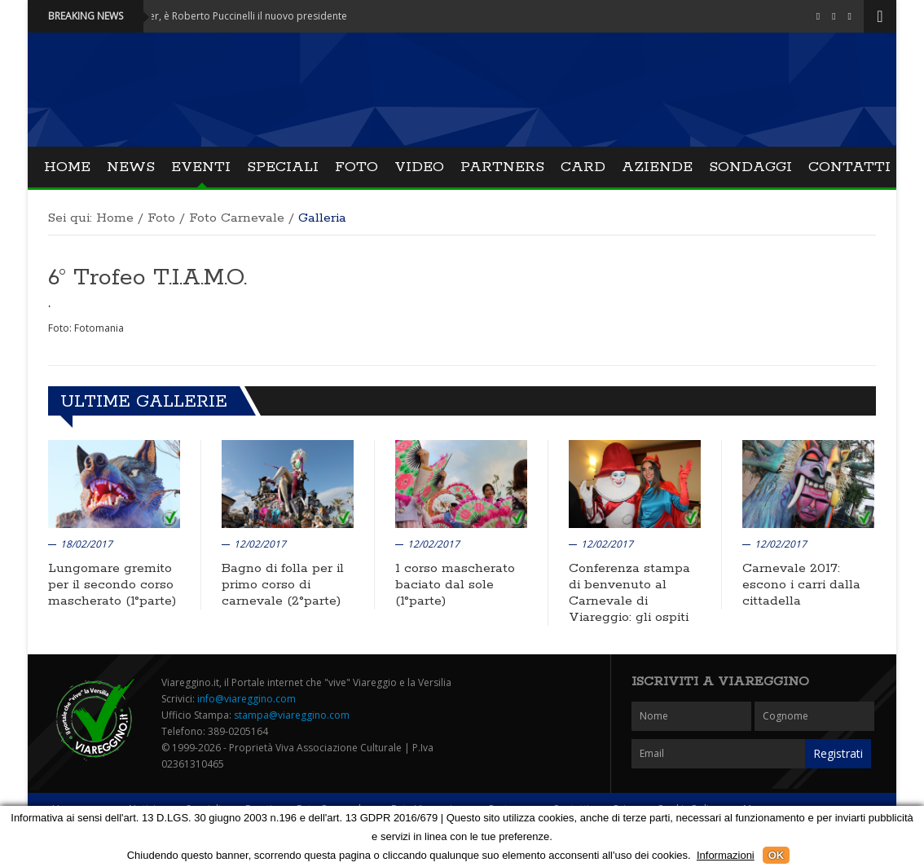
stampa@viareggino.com (292, 715)
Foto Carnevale (236, 218)
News (131, 167)
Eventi (201, 167)
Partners (502, 167)
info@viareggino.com (246, 699)
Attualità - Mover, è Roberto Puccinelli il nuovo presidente (222, 16)
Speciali (283, 167)
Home (67, 167)
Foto (356, 167)
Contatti (849, 167)
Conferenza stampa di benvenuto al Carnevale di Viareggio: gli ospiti (629, 593)
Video (419, 167)
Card (583, 167)
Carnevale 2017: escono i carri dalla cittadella (801, 585)
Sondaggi (750, 167)
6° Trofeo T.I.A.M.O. (147, 278)
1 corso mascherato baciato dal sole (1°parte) (455, 585)
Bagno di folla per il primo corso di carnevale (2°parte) (283, 585)
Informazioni (726, 855)
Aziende (657, 167)
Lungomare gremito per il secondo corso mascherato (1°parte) (112, 585)
